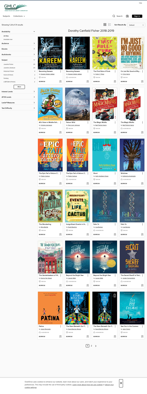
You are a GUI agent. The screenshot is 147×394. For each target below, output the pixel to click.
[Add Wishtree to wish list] (142, 183)
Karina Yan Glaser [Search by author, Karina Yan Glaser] (46, 278)
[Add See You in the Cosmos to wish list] (142, 336)
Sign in (137, 16)
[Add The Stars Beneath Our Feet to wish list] (87, 336)
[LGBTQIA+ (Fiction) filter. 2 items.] (19, 82)
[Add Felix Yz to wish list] (114, 234)
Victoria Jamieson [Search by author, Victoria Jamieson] (46, 125)
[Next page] (96, 345)
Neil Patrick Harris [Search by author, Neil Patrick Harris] (101, 125)
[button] (117, 16)
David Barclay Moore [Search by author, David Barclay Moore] (74, 329)
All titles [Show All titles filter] (6, 36)
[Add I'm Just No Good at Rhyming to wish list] (142, 81)
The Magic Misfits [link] (100, 122)
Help (140, 3)
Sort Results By (120, 25)
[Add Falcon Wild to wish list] (87, 132)
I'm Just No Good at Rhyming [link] (131, 71)
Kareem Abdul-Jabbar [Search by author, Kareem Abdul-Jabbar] (47, 74)
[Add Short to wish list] (114, 183)
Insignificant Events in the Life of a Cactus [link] (76, 224)
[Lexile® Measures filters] (18, 103)
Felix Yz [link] (96, 224)
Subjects (6, 16)
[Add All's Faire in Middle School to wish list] (60, 132)
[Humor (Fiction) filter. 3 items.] (19, 75)
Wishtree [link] (124, 173)
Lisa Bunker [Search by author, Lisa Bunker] (99, 227)
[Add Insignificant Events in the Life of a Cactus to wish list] (87, 234)
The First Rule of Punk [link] (101, 71)
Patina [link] (41, 326)
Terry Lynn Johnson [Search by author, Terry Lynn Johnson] (74, 125)
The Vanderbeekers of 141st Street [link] (49, 275)
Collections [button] (19, 16)
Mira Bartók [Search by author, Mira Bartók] (44, 227)
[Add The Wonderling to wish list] (60, 234)
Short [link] (95, 173)
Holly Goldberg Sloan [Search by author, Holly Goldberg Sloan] (101, 176)
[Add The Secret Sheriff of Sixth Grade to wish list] (142, 285)
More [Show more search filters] (19, 87)
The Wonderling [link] (45, 224)
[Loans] (127, 16)
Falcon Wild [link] (70, 122)
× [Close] (121, 383)
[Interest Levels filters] (18, 92)
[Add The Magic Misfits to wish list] (114, 132)
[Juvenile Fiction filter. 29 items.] (19, 64)
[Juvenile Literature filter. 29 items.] (19, 68)
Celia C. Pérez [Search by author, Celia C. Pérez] (99, 74)
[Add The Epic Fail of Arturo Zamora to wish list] (60, 183)
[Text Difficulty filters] (18, 108)
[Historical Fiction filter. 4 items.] (19, 71)
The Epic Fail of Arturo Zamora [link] (49, 173)
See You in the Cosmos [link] (129, 326)
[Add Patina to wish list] (60, 336)
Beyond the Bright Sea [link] (74, 275)
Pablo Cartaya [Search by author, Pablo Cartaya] (45, 176)
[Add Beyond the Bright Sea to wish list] (87, 285)
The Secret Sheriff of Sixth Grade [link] (131, 275)
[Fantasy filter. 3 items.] (19, 78)
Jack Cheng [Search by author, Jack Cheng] (126, 329)
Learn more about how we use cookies (87, 385)
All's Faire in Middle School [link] (49, 122)
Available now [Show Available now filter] (8, 39)
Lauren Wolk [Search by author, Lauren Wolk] (72, 278)
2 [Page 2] (91, 346)
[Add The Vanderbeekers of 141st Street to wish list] (60, 285)
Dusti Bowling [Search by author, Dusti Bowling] (72, 227)
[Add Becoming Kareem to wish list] (60, 81)
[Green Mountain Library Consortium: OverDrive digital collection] (16, 7)
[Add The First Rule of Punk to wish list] (114, 81)
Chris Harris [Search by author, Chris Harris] (126, 74)
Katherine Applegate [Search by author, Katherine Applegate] (129, 176)
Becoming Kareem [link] (46, 71)
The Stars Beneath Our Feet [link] (76, 326)
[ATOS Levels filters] (18, 97)
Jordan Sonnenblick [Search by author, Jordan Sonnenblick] (129, 278)
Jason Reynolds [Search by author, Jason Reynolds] (46, 329)
